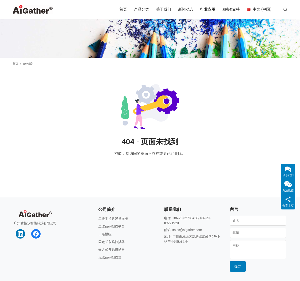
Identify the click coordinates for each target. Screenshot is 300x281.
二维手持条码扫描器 (113, 218)
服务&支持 (231, 9)
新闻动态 (185, 9)
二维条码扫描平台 (111, 226)
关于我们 (163, 9)
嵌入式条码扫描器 (111, 249)
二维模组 (105, 234)
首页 (123, 9)
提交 (238, 266)
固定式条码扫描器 (111, 242)
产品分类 (141, 9)
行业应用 (207, 9)
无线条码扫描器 (109, 257)
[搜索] (285, 9)
